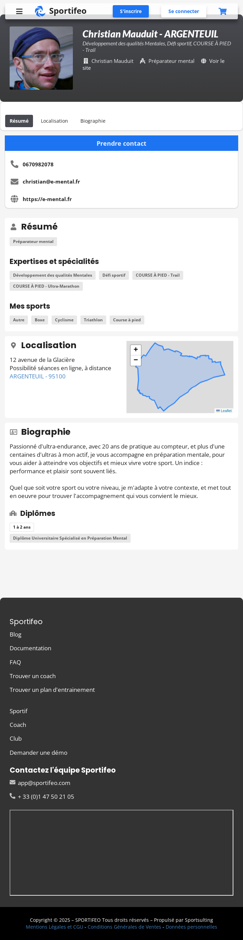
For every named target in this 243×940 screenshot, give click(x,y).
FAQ (15, 662)
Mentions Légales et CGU (54, 927)
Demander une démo (38, 752)
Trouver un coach (33, 676)
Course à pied (127, 320)
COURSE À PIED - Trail (158, 275)
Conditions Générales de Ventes (124, 927)
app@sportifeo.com (40, 783)
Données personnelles (191, 927)
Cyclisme (64, 320)
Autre (18, 320)
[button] (136, 350)
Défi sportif (113, 275)
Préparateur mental (33, 241)
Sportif (18, 711)
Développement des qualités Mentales (52, 275)
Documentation (30, 648)
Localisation (54, 121)
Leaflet (224, 411)
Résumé (19, 121)
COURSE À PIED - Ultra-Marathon (46, 286)
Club (16, 738)
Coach (18, 725)
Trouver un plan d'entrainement (52, 689)
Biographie (93, 121)
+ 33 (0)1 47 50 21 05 (42, 796)
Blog (15, 634)
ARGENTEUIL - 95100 (38, 376)
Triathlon (93, 320)
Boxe (40, 320)
